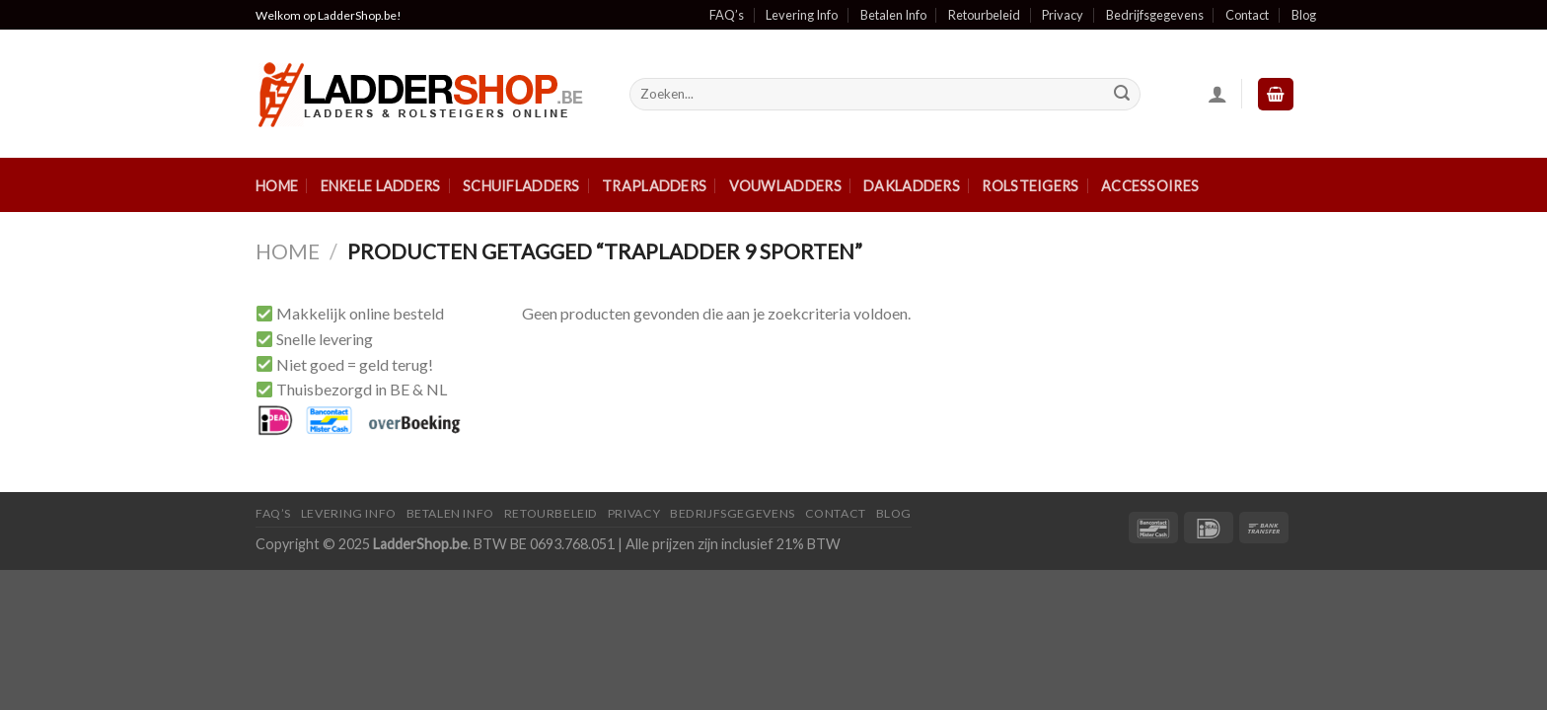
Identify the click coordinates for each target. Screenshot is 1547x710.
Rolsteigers (1030, 186)
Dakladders (911, 186)
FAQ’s (726, 15)
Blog (1303, 15)
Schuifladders (521, 186)
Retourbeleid (984, 15)
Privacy (1062, 15)
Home (277, 186)
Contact (1247, 15)
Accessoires (1150, 186)
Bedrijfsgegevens (1155, 15)
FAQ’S (273, 513)
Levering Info (802, 15)
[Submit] (1122, 94)
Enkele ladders (381, 186)
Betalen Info (893, 15)
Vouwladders (785, 186)
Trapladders (654, 186)
